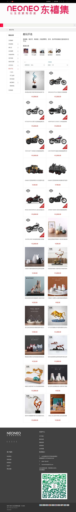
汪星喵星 (10, 90)
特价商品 (9, 456)
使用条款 (41, 445)
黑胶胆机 (12, 85)
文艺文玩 (11, 65)
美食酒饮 (11, 44)
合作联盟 (41, 448)
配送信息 (41, 439)
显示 (49, 65)
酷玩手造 (11, 29)
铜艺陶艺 (12, 82)
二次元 (11, 72)
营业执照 (9, 509)
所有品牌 (9, 459)
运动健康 (11, 51)
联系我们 (9, 462)
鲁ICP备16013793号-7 (12, 507)
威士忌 (10, 47)
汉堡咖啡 (11, 40)
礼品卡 (8, 465)
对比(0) (50, 62)
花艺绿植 (11, 58)
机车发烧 (12, 79)
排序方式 (27, 65)
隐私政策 (41, 442)
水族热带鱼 (11, 54)
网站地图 (9, 469)
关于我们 (41, 436)
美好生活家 (11, 61)
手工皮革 (12, 75)
